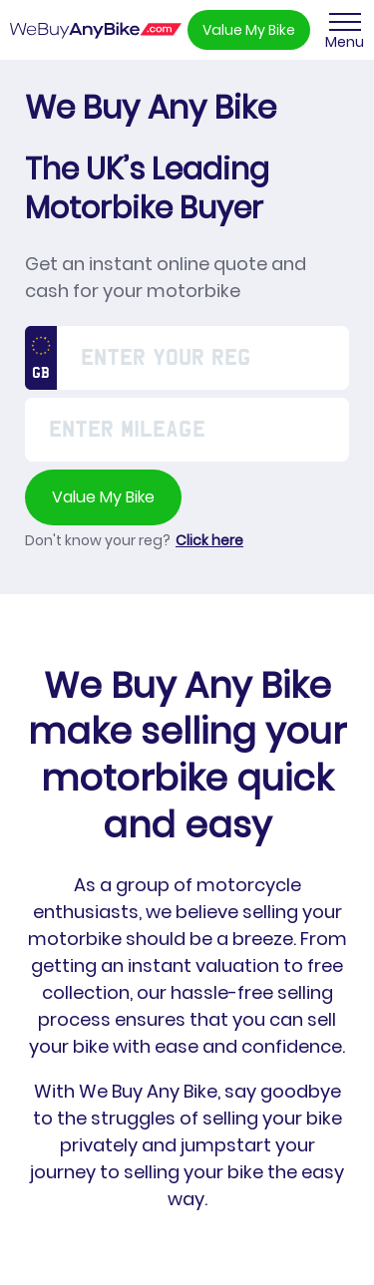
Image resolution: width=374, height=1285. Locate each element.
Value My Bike (248, 30)
